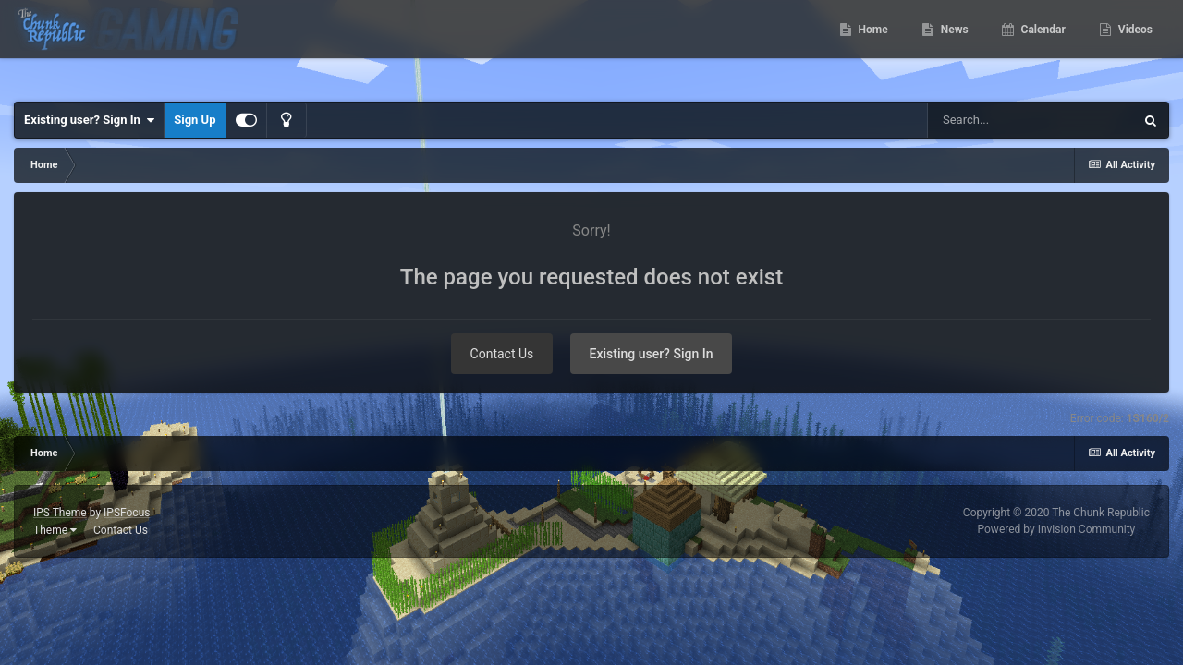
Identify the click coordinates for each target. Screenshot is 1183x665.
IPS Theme (60, 512)
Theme (55, 530)
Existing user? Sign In (89, 120)
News (953, 46)
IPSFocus (127, 512)
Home (872, 46)
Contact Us (502, 353)
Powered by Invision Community (1057, 529)
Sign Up (194, 120)
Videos (1134, 46)
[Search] (1030, 120)
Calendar (1042, 46)
